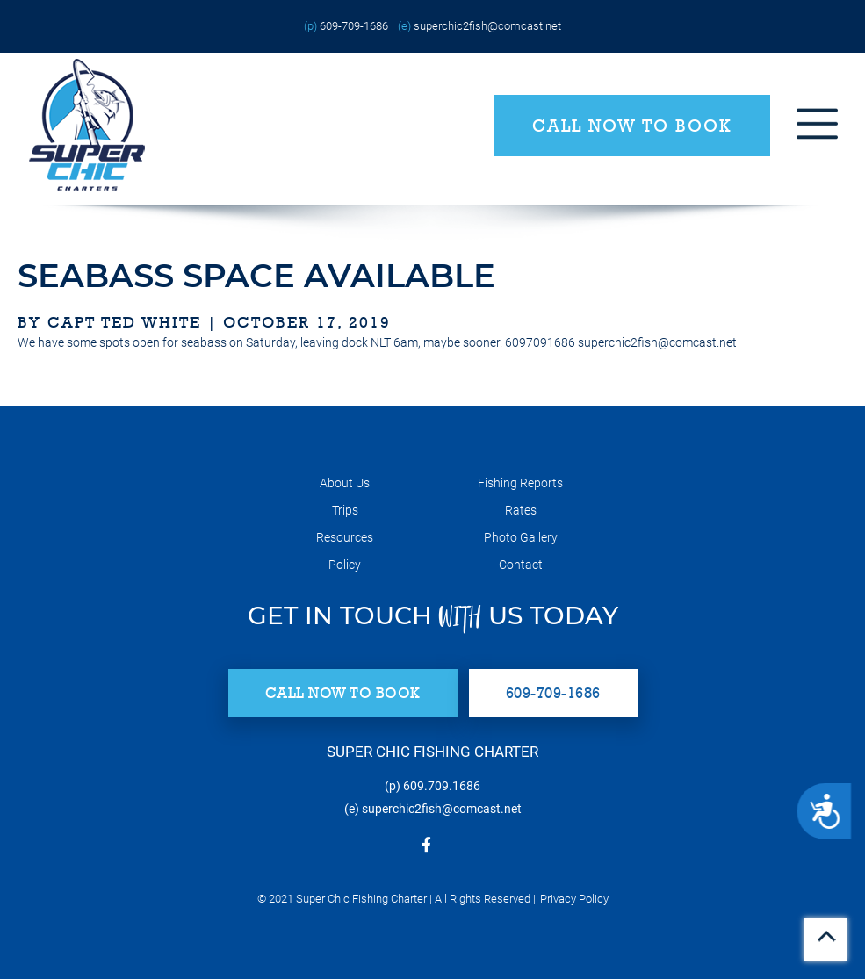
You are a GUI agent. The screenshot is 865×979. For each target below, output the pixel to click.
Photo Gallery (521, 537)
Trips (345, 510)
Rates (521, 510)
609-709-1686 (354, 25)
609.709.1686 (441, 786)
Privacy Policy (574, 898)
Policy (344, 565)
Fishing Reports (520, 483)
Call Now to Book (632, 125)
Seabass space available (256, 275)
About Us (345, 483)
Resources (344, 537)
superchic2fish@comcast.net (487, 25)
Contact (521, 565)
